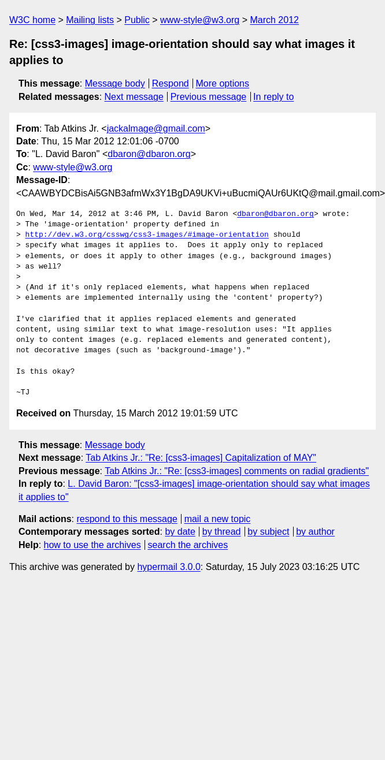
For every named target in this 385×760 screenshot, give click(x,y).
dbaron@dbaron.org (149, 154)
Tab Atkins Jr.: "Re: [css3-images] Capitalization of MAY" (201, 458)
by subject (268, 532)
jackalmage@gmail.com (156, 128)
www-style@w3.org (199, 20)
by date (180, 532)
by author (315, 532)
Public (137, 20)
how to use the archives (92, 545)
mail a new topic (217, 519)
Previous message (209, 97)
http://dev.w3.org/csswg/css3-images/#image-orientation (147, 235)
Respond (170, 83)
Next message (134, 97)
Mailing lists (90, 20)
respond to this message (126, 519)
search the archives (188, 545)
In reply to (273, 97)
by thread (221, 532)
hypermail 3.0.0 (168, 567)
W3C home (32, 20)
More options (223, 83)
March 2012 (274, 20)
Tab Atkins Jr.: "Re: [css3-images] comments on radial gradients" (237, 471)
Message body (115, 83)
